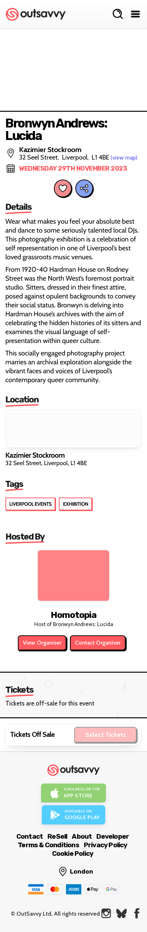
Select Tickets (105, 735)
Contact (29, 836)
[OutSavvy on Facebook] (137, 913)
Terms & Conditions (48, 845)
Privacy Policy (105, 845)
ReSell (57, 836)
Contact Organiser (98, 642)
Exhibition (75, 504)
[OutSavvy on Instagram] (106, 913)
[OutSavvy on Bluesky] (121, 913)
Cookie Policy (72, 853)
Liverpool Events (30, 504)
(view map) (124, 157)
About (82, 836)
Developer (112, 836)
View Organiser (42, 642)
